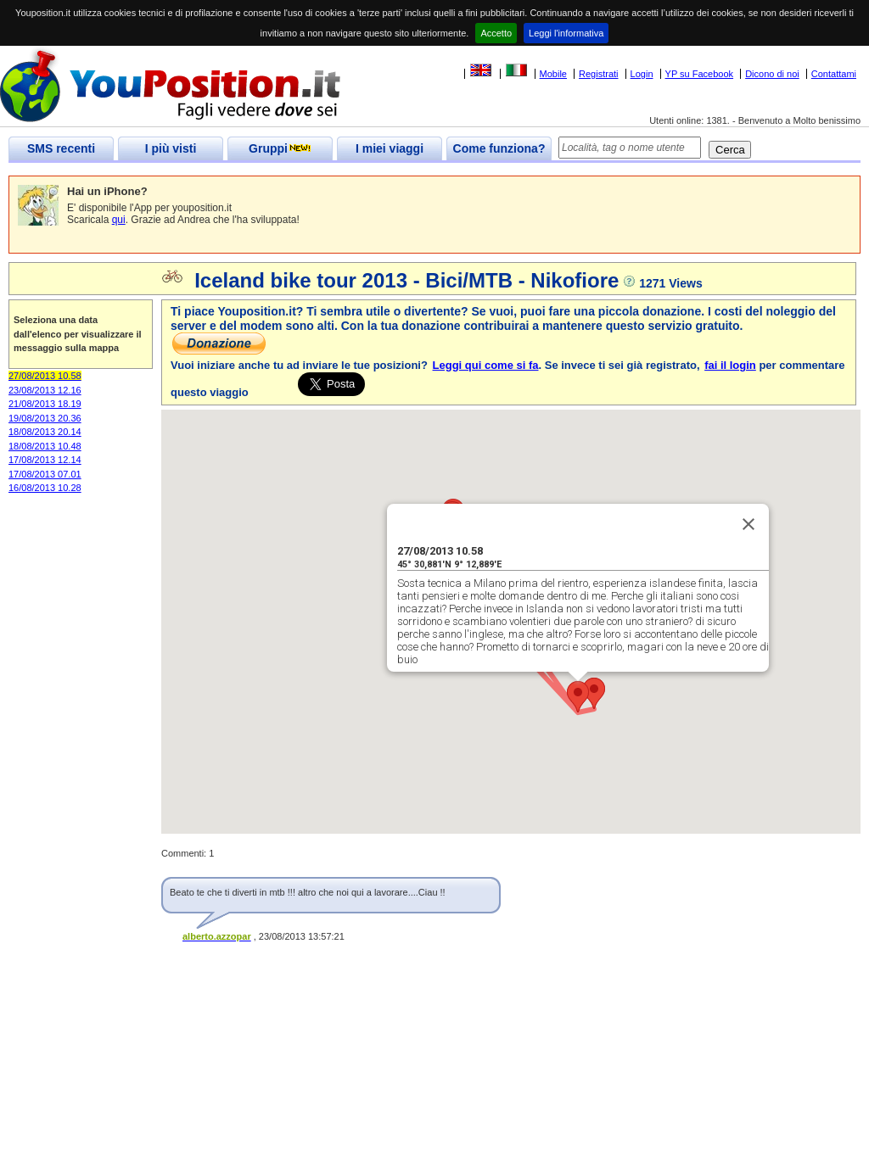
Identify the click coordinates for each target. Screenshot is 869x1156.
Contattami (833, 74)
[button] (578, 696)
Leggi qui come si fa (486, 365)
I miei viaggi (389, 148)
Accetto (496, 33)
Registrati (598, 74)
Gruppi (280, 148)
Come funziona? (499, 148)
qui (119, 220)
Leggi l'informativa (566, 33)
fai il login (730, 365)
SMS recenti (61, 148)
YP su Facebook (699, 74)
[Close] (748, 524)
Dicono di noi (772, 74)
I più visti (171, 148)
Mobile (553, 74)
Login (642, 74)
